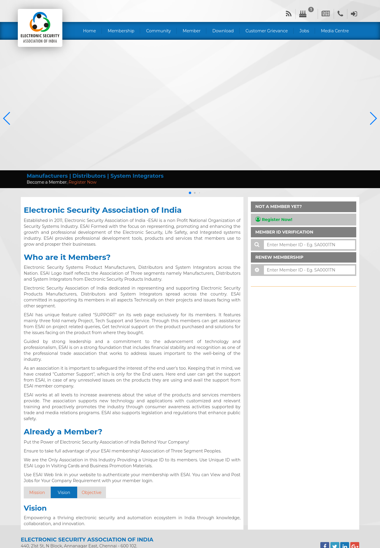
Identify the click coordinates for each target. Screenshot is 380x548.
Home (89, 31)
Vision (64, 492)
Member (191, 31)
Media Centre (335, 31)
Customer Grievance (267, 31)
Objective (92, 492)
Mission (37, 492)
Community (158, 31)
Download (223, 31)
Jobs (304, 31)
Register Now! (273, 219)
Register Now (82, 182)
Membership (121, 31)
